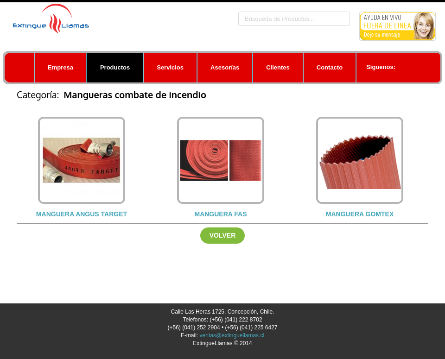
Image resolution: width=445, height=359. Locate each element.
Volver (223, 235)
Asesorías (224, 67)
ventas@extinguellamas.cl (232, 335)
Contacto (330, 67)
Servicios (170, 67)
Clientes (278, 67)
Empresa (60, 67)
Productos (115, 67)
